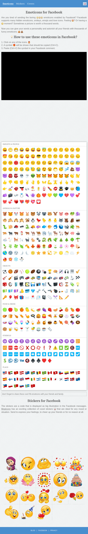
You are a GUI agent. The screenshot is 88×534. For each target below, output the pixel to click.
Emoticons (8, 3)
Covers (30, 3)
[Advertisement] (44, 121)
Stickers (20, 3)
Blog (33, 530)
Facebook (42, 530)
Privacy (53, 530)
